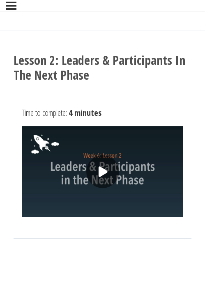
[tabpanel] (102, 160)
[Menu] (11, 6)
